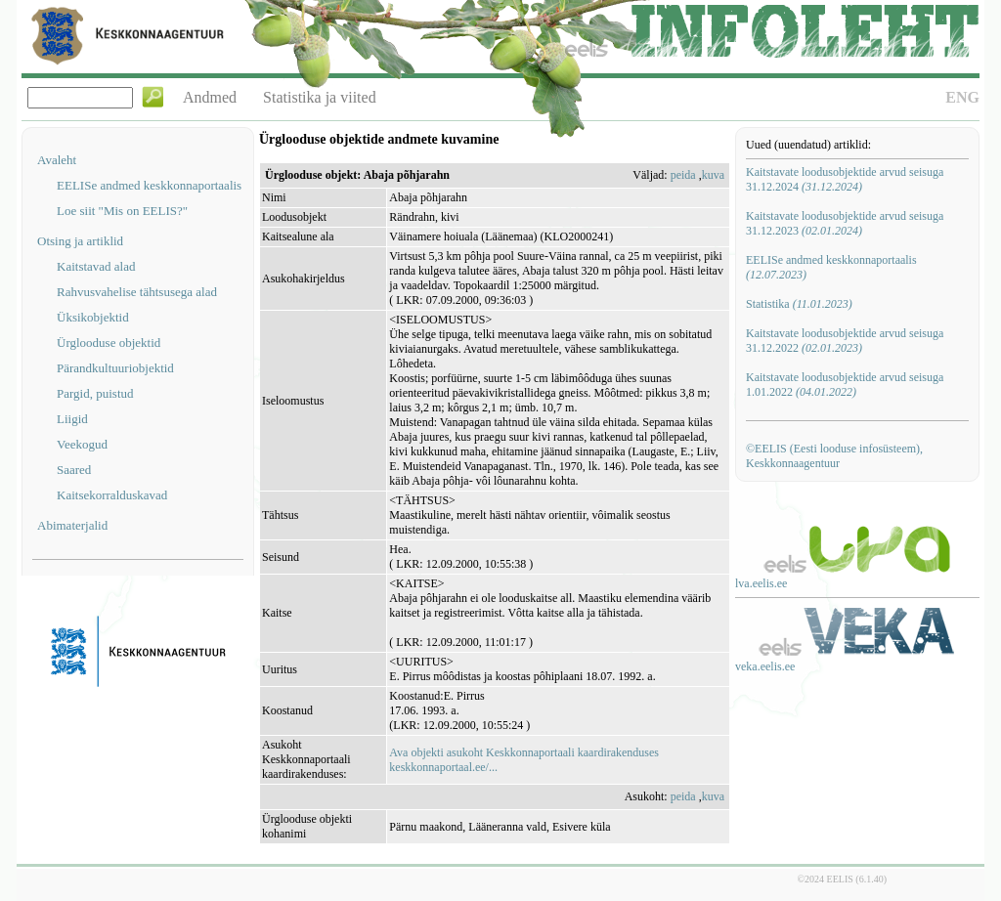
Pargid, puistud (95, 393)
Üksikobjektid (93, 317)
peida (683, 175)
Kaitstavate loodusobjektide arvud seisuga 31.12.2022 (844, 340)
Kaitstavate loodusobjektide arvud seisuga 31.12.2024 (844, 179)
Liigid (72, 418)
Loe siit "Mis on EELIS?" (122, 210)
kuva (713, 175)
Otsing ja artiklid (80, 241)
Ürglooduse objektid (108, 342)
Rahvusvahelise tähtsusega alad (137, 291)
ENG (962, 97)
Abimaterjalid (72, 525)
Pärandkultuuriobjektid (115, 368)
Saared (74, 469)
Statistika (799, 304)
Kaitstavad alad (96, 266)
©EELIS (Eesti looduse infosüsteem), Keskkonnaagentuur (834, 456)
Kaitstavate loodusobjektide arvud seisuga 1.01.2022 (844, 384)
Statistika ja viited (319, 97)
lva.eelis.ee (761, 583)
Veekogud (82, 444)
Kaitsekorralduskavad (112, 495)
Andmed (210, 97)
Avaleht (56, 159)
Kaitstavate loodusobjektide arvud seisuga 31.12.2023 (844, 223)
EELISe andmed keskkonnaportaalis (149, 185)
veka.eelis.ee (765, 666)
